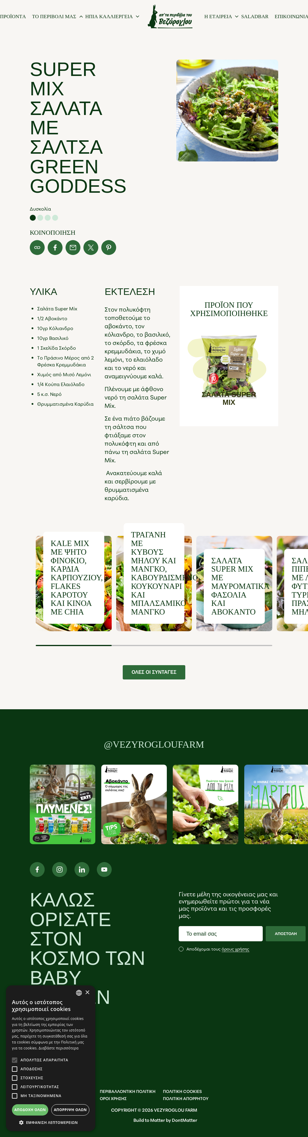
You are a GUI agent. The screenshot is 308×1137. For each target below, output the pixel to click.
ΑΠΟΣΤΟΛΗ (286, 933)
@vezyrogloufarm (154, 744)
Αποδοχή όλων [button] (30, 1109)
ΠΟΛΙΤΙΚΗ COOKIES (182, 1091)
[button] (50, 1122)
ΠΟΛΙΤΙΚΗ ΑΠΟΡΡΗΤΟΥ (186, 1098)
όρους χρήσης (235, 949)
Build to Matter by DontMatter (165, 1120)
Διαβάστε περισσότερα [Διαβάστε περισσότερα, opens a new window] (59, 1048)
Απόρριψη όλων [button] (70, 1109)
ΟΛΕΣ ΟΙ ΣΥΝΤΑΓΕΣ (154, 672)
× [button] (87, 992)
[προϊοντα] (13, 16)
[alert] (50, 1058)
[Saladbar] (255, 16)
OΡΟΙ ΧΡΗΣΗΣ (113, 1098)
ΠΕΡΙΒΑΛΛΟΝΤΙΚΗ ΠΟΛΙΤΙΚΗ (127, 1091)
